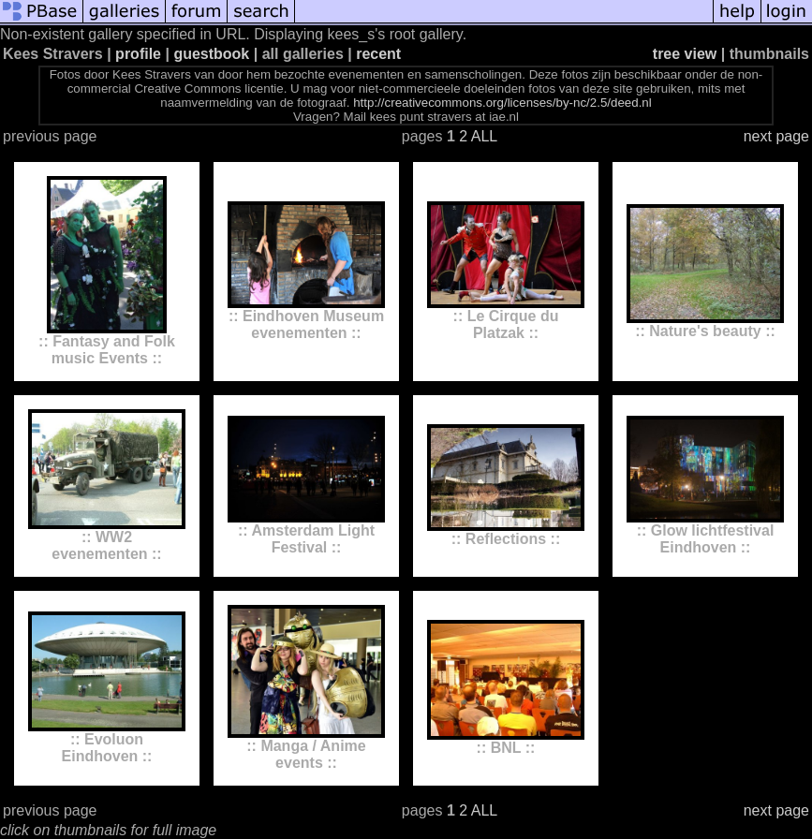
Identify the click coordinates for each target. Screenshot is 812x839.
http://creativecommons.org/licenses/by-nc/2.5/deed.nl (502, 103)
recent (378, 54)
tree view (684, 54)
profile (138, 54)
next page (776, 136)
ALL (484, 136)
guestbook (211, 54)
